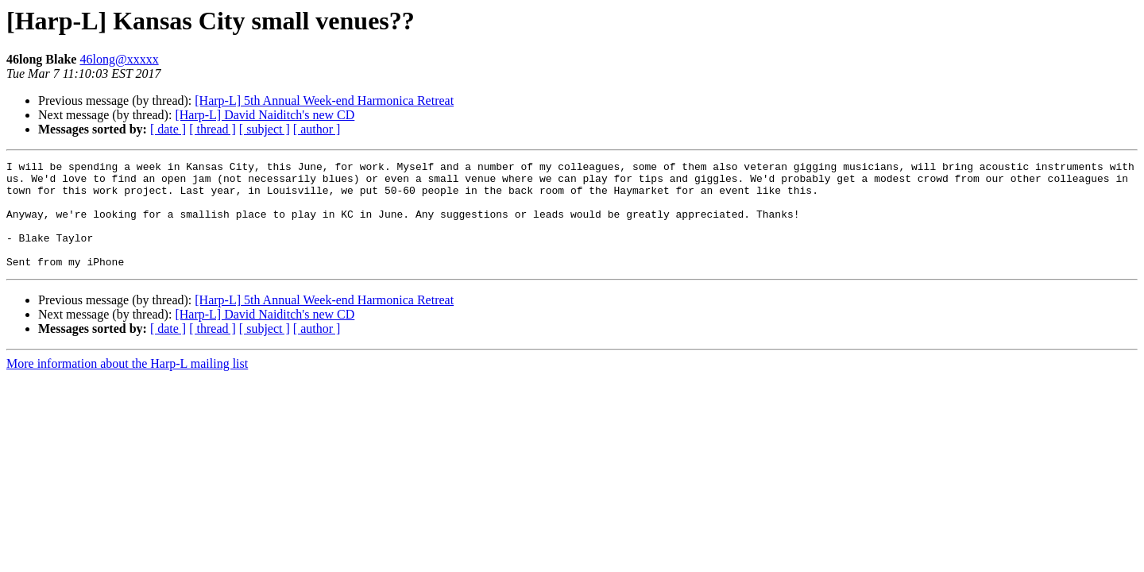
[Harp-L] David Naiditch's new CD (264, 115)
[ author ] (317, 129)
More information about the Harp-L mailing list (127, 385)
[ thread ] (212, 129)
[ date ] (168, 129)
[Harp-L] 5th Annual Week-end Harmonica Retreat (324, 100)
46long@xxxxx (118, 59)
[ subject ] (264, 129)
